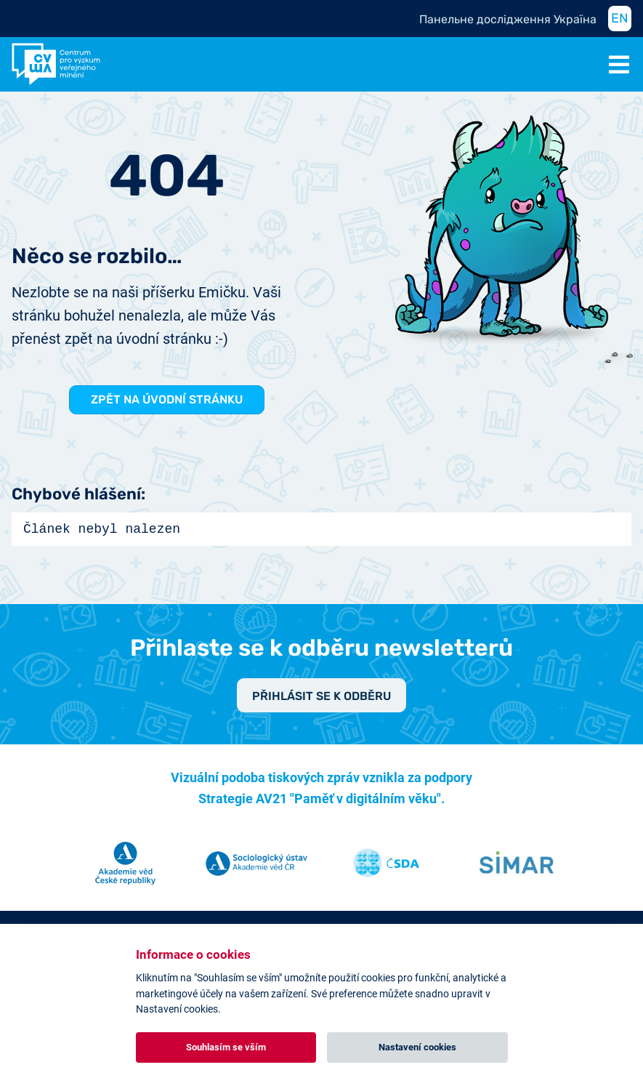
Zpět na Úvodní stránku (167, 399)
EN (619, 18)
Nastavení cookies (417, 1047)
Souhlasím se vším (226, 1047)
